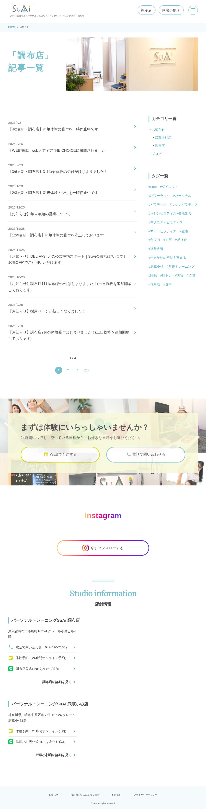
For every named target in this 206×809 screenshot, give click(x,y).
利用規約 (116, 794)
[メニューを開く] (193, 10)
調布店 (146, 10)
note (153, 187)
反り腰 (182, 240)
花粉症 (155, 284)
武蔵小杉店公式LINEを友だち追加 (36, 741)
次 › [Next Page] (86, 370)
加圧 (168, 240)
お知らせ (158, 129)
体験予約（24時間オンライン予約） (38, 658)
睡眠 (153, 275)
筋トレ (167, 275)
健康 (184, 231)
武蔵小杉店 (171, 10)
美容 (180, 275)
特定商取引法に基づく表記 (85, 794)
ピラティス (158, 204)
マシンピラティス (185, 204)
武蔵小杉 (156, 266)
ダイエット (170, 187)
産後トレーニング (181, 266)
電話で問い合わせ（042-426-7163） (38, 647)
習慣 (191, 275)
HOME (12, 27)
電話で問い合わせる (146, 460)
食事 (168, 284)
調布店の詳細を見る (57, 682)
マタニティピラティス (166, 222)
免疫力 (155, 240)
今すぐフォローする (103, 548)
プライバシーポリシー (145, 794)
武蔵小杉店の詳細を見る (54, 755)
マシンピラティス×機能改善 (170, 213)
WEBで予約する (60, 460)
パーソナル (183, 195)
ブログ (157, 154)
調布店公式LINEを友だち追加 (33, 668)
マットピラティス (163, 231)
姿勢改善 (156, 249)
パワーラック (160, 195)
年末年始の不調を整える (168, 257)
